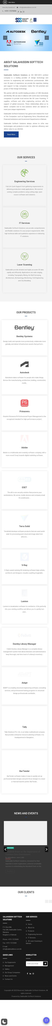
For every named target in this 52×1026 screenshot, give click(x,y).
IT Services (32, 953)
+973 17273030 (10, 11)
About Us (31, 943)
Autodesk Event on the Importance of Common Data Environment (22, 868)
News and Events (11, 991)
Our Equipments (10, 977)
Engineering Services (35, 949)
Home (30, 939)
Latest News (9, 863)
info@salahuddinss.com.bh (27, 7)
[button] (5, 864)
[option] (26, 863)
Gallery (7, 984)
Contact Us (9, 994)
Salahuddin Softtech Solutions (30, 1011)
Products (31, 946)
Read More (11, 134)
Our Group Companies (12, 988)
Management (9, 981)
